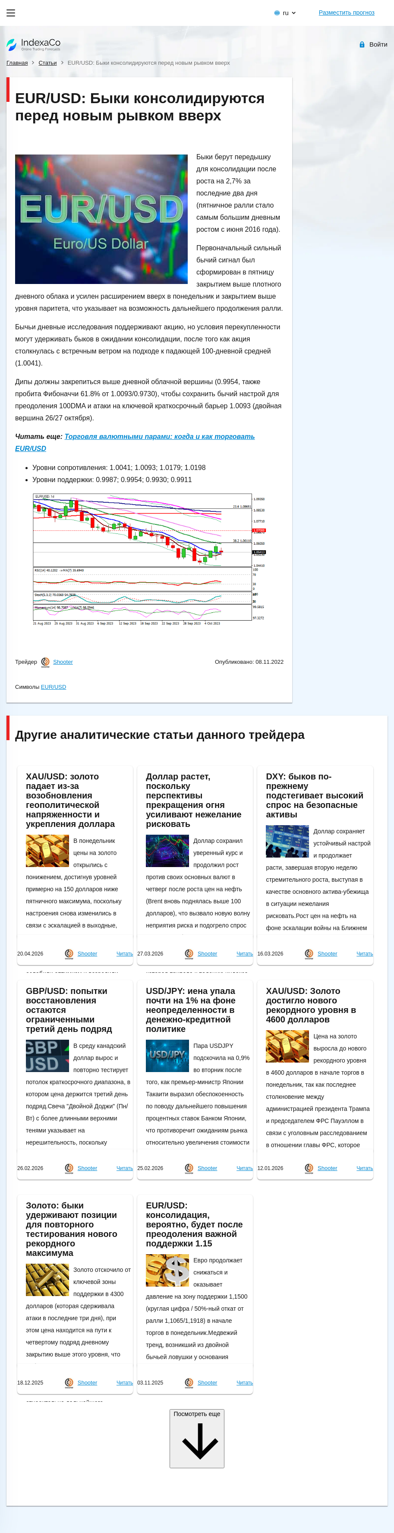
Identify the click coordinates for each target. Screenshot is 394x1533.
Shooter (63, 662)
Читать (125, 954)
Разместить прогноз (347, 12)
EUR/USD (53, 687)
